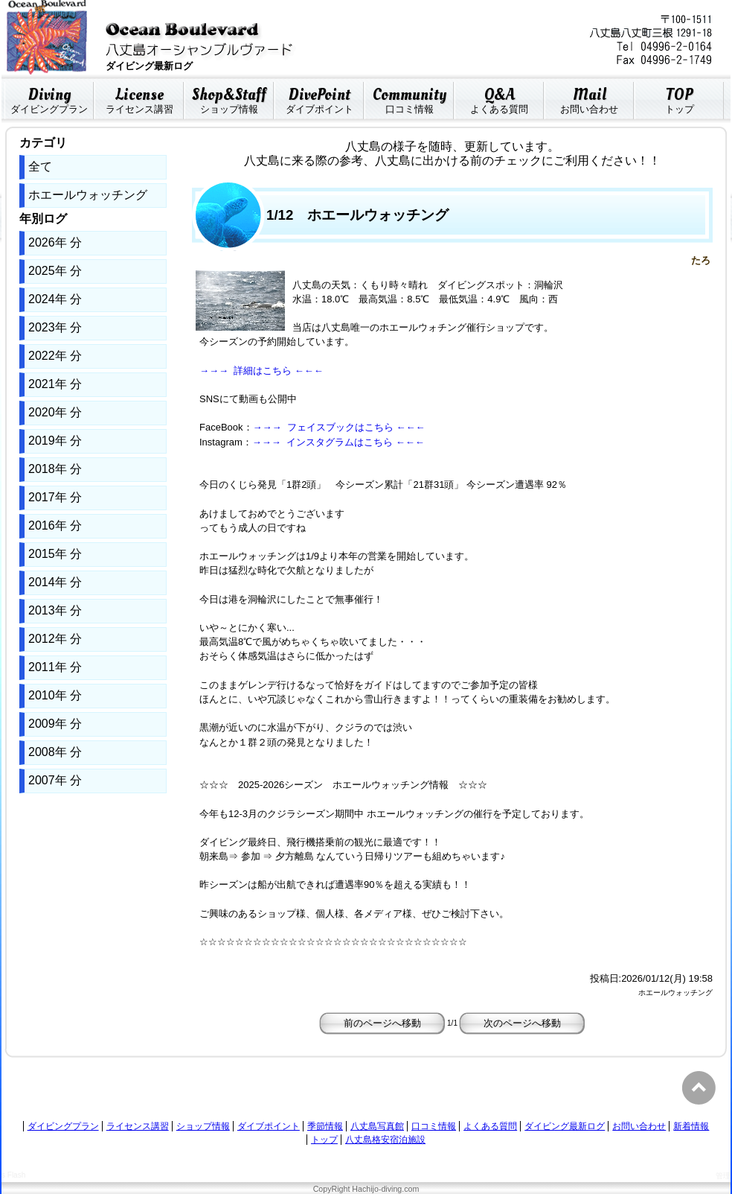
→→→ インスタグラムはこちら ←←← (338, 442)
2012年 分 (55, 638)
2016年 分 (55, 525)
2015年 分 (55, 553)
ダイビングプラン (49, 98)
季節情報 (325, 1126)
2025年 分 (55, 270)
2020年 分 (55, 412)
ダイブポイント (319, 98)
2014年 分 (55, 582)
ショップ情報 (229, 98)
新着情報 (691, 1126)
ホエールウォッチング (87, 194)
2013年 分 (55, 610)
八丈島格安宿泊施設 (385, 1139)
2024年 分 (55, 299)
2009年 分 (55, 723)
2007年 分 (55, 780)
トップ (679, 98)
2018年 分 (55, 469)
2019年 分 (55, 440)
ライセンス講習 (139, 98)
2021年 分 (55, 384)
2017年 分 (55, 497)
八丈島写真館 (377, 1126)
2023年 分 (55, 327)
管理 (723, 1176)
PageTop (700, 1088)
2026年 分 (55, 242)
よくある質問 (499, 98)
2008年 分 (55, 752)
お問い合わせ (589, 98)
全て (40, 166)
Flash (16, 1175)
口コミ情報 (409, 98)
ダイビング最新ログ (564, 1126)
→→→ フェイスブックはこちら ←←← (339, 427)
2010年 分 (55, 695)
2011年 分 (55, 667)
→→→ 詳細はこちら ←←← (261, 370)
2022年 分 (55, 355)
